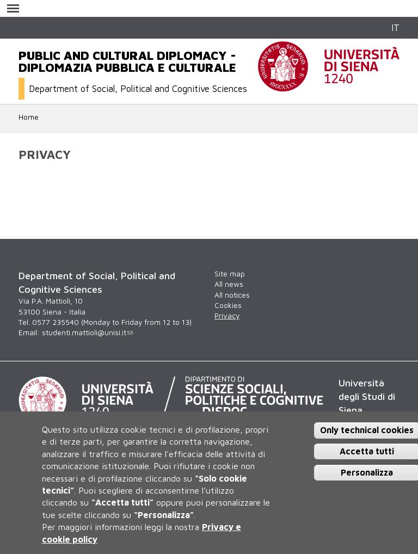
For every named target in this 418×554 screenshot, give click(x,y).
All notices (232, 295)
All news (228, 284)
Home (29, 117)
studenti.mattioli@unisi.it (87, 332)
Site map (229, 273)
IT (395, 27)
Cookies (228, 305)
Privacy (226, 315)
